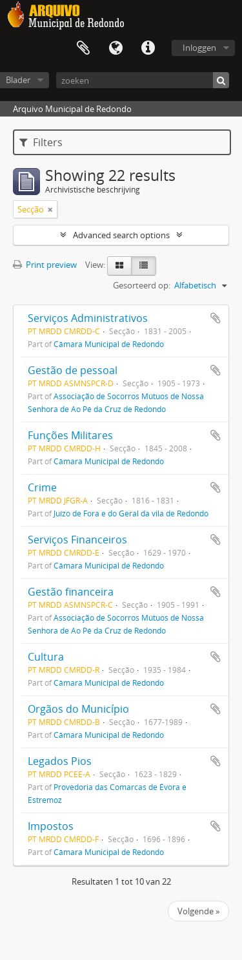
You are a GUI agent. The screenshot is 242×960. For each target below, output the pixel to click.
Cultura (46, 657)
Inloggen (199, 47)
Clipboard (83, 48)
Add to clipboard (215, 318)
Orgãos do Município (78, 709)
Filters (41, 142)
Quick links (148, 48)
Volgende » (198, 911)
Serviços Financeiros (77, 539)
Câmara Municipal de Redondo (109, 344)
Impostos (51, 826)
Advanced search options (121, 235)
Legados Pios (60, 761)
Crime (42, 487)
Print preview (45, 264)
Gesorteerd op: (141, 285)
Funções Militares (70, 435)
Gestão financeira (71, 592)
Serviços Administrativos (88, 318)
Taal (115, 48)
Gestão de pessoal (72, 370)
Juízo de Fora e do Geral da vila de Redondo (131, 513)
